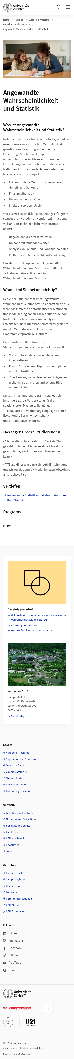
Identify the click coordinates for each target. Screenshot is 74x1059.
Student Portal (14, 778)
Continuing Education (18, 791)
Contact (24, 1048)
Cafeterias (12, 832)
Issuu (10, 970)
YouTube (12, 963)
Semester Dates (15, 765)
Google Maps (18, 717)
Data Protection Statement (16, 1054)
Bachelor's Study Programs (16, 24)
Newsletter (12, 845)
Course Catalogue (16, 772)
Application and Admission (21, 759)
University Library (16, 785)
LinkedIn (12, 933)
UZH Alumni (13, 905)
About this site (10, 1048)
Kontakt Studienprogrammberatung (32, 631)
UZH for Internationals (19, 899)
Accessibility (36, 1048)
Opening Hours (14, 886)
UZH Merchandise (16, 839)
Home (6, 20)
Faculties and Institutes (19, 813)
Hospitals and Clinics (18, 826)
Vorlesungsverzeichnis (24, 625)
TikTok (10, 955)
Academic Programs (39, 20)
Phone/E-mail (14, 873)
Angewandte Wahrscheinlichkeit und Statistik (25, 29)
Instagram (13, 940)
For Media (11, 892)
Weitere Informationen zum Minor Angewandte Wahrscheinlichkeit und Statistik (38, 618)
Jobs (9, 851)
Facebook (12, 948)
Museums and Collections (21, 819)
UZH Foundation (15, 912)
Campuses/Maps (15, 880)
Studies (19, 20)
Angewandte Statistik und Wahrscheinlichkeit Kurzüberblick (37, 498)
